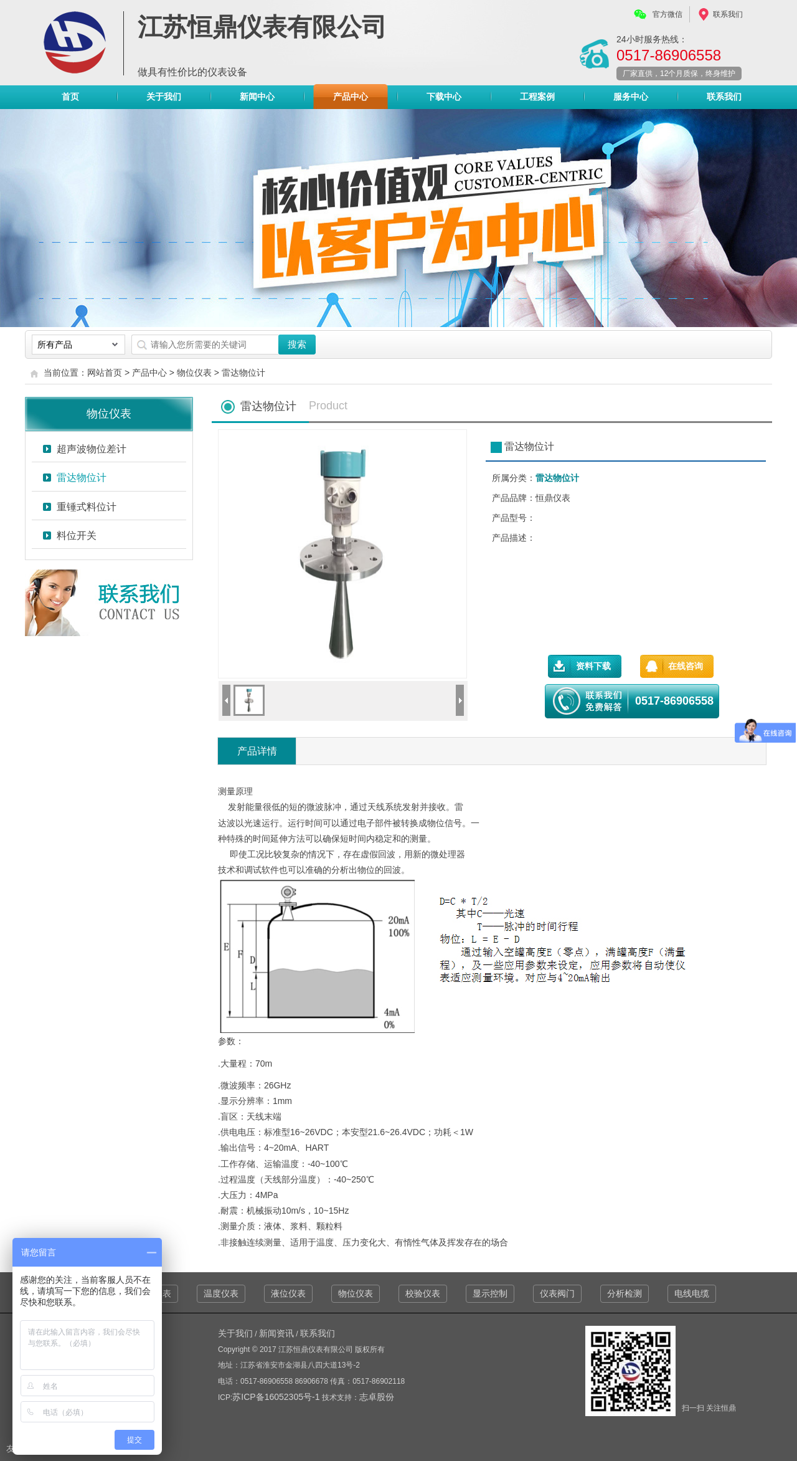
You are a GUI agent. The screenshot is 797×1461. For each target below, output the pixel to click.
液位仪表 (288, 1293)
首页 (70, 97)
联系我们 (728, 14)
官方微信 (667, 14)
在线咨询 (685, 666)
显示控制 (490, 1293)
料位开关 (77, 535)
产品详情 (257, 751)
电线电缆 (691, 1293)
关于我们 (163, 97)
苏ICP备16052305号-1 (277, 1397)
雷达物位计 (243, 373)
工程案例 (537, 97)
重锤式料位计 (86, 507)
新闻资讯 (276, 1333)
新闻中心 (257, 97)
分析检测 (624, 1293)
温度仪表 (221, 1293)
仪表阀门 (557, 1293)
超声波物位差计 (91, 449)
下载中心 (444, 97)
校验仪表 (422, 1293)
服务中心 (630, 97)
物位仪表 (194, 373)
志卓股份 (376, 1397)
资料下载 (593, 666)
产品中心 (350, 100)
